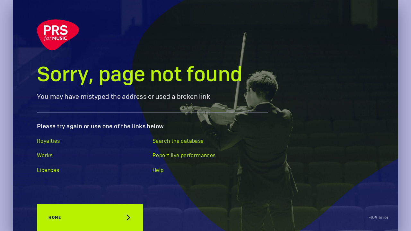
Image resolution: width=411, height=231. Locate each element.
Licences (48, 170)
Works (44, 155)
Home (54, 217)
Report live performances (184, 155)
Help (158, 170)
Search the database (178, 141)
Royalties (48, 141)
